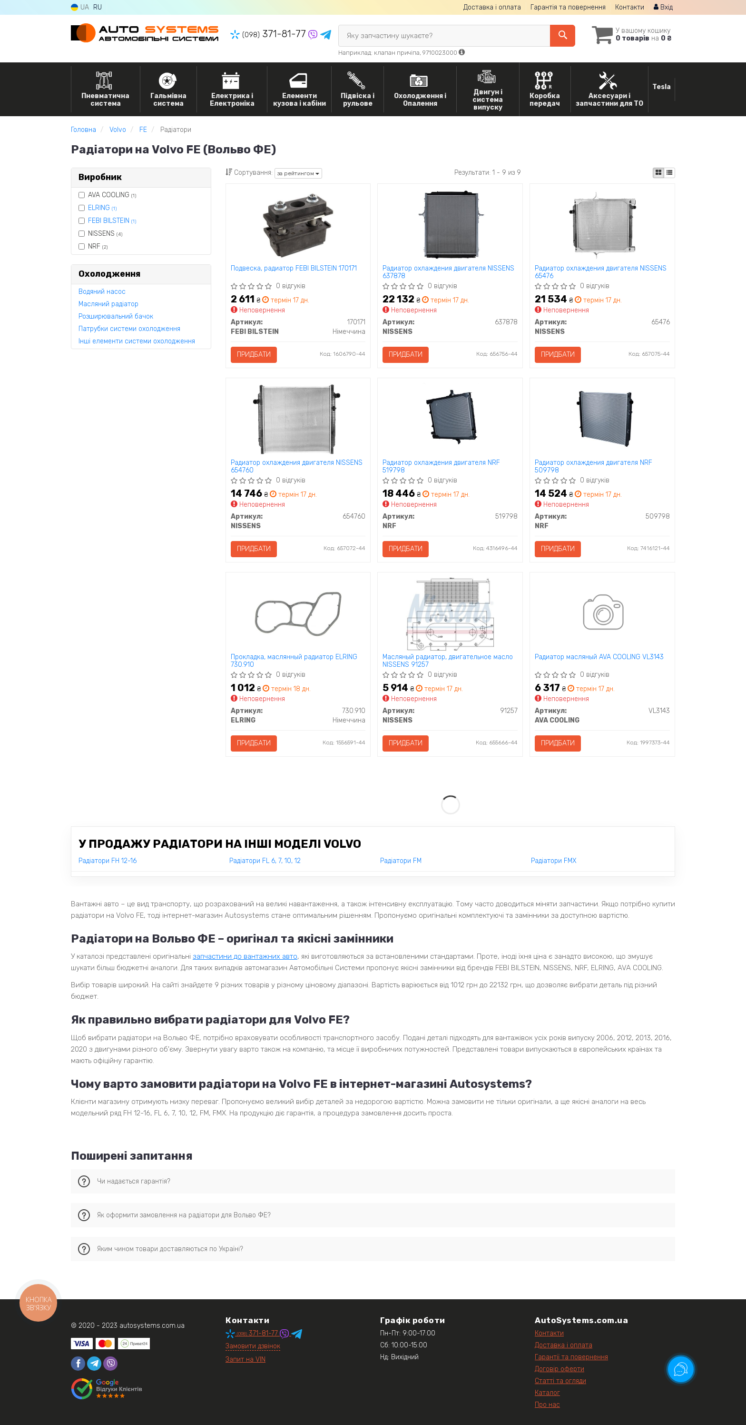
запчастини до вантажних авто (245, 956)
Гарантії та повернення (571, 1357)
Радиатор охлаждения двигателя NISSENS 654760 (297, 466)
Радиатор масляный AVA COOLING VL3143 (599, 657)
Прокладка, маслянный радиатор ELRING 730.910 (294, 660)
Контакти (629, 7)
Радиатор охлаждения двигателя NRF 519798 (441, 466)
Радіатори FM (401, 861)
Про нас (547, 1405)
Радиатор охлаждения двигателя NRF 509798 (593, 466)
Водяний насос (102, 292)
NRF (93, 246)
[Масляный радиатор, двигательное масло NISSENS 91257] (450, 614)
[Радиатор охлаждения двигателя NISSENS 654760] (298, 419)
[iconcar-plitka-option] (658, 173)
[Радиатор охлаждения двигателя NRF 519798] (450, 419)
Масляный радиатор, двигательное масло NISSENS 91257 (448, 660)
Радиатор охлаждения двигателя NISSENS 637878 (448, 272)
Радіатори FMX (554, 861)
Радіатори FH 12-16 (108, 861)
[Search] (562, 36)
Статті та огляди (560, 1381)
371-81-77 (269, 34)
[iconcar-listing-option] (669, 173)
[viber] (110, 1363)
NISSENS (100, 234)
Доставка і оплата (492, 7)
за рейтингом (298, 173)
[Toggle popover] (681, 1369)
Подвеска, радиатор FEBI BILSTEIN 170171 (294, 268)
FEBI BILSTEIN (112, 221)
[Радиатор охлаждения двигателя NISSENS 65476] (602, 225)
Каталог (547, 1393)
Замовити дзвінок (253, 1346)
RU (97, 7)
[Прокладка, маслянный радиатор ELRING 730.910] (298, 614)
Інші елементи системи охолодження (137, 341)
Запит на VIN (245, 1359)
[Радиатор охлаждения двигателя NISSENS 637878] (450, 225)
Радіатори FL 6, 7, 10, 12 (265, 861)
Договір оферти (559, 1369)
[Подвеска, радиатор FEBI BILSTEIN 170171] (298, 225)
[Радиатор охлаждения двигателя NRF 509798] (602, 419)
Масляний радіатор (108, 304)
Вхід (663, 7)
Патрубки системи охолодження (129, 329)
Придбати (254, 355)
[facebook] (78, 1363)
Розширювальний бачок (116, 316)
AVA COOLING (107, 195)
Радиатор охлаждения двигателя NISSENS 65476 (601, 272)
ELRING (102, 208)
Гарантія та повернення (568, 7)
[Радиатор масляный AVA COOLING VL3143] (602, 614)
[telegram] (94, 1363)
